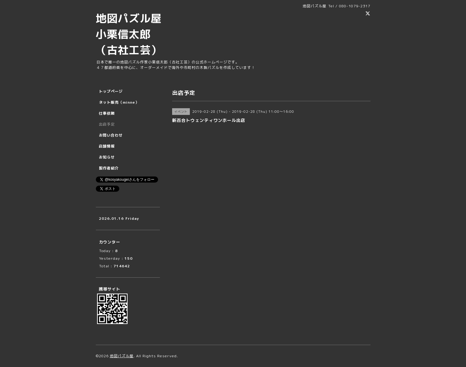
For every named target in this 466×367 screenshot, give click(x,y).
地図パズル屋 (122, 355)
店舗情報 (107, 146)
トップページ (111, 91)
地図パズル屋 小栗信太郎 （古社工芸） (134, 34)
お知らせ (107, 157)
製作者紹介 (109, 168)
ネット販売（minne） (119, 102)
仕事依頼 (107, 113)
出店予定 (107, 124)
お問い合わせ (111, 135)
